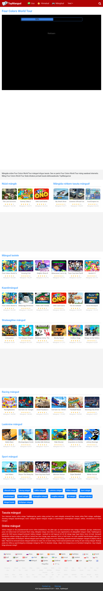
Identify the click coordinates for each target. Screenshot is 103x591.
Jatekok (76, 557)
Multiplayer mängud (25, 502)
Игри (89, 560)
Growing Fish (25, 273)
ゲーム (56, 564)
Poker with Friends (42, 306)
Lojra (79, 560)
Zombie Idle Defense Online (45, 442)
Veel (70, 3)
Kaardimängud (10, 287)
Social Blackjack (92, 306)
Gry (86, 557)
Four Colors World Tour (10, 273)
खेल (91, 576)
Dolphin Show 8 (42, 273)
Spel (16, 557)
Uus (33, 3)
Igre (9, 560)
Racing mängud (10, 391)
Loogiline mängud (57, 496)
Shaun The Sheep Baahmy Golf (29, 474)
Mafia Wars (9, 442)
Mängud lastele (10, 255)
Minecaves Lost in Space (60, 273)
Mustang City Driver (92, 410)
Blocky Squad (59, 338)
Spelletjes (74, 554)
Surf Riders (9, 474)
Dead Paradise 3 (42, 410)
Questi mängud (23, 496)
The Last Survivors (9, 201)
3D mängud (71, 496)
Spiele (62, 554)
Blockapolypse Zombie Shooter (30, 442)
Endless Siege (76, 338)
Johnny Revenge (92, 442)
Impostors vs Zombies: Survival (79, 442)
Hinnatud (45, 3)
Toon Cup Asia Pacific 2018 (78, 273)
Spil (25, 557)
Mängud (33, 560)
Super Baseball (75, 474)
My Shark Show (60, 201)
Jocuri (64, 557)
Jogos (40, 554)
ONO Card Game (41, 201)
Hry (95, 557)
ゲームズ (51, 579)
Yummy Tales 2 (25, 201)
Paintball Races (75, 410)
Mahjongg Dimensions (26, 306)
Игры (29, 554)
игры (7, 570)
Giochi (96, 554)
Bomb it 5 (92, 273)
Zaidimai (56, 560)
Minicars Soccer (59, 474)
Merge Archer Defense (93, 338)
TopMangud (14, 3)
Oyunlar (68, 560)
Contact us (46, 586)
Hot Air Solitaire (75, 306)
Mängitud (60, 3)
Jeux (86, 554)
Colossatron (9, 338)
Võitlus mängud (71, 490)
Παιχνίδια (83, 576)
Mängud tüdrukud (86, 496)
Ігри (54, 557)
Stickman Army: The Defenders (46, 338)
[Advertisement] (51, 54)
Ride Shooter (59, 442)
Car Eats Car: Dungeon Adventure (30, 410)
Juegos (51, 554)
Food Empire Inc (93, 201)
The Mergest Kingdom (26, 338)
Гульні (28, 576)
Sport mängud (10, 456)
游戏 (97, 576)
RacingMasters (9, 410)
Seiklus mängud (39, 490)
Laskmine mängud (12, 424)
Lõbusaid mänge (9, 490)
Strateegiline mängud (13, 320)
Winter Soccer (92, 474)
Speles (44, 560)
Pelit (34, 557)
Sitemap (58, 586)
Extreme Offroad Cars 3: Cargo (80, 201)
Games (7, 554)
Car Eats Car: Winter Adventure (62, 410)
